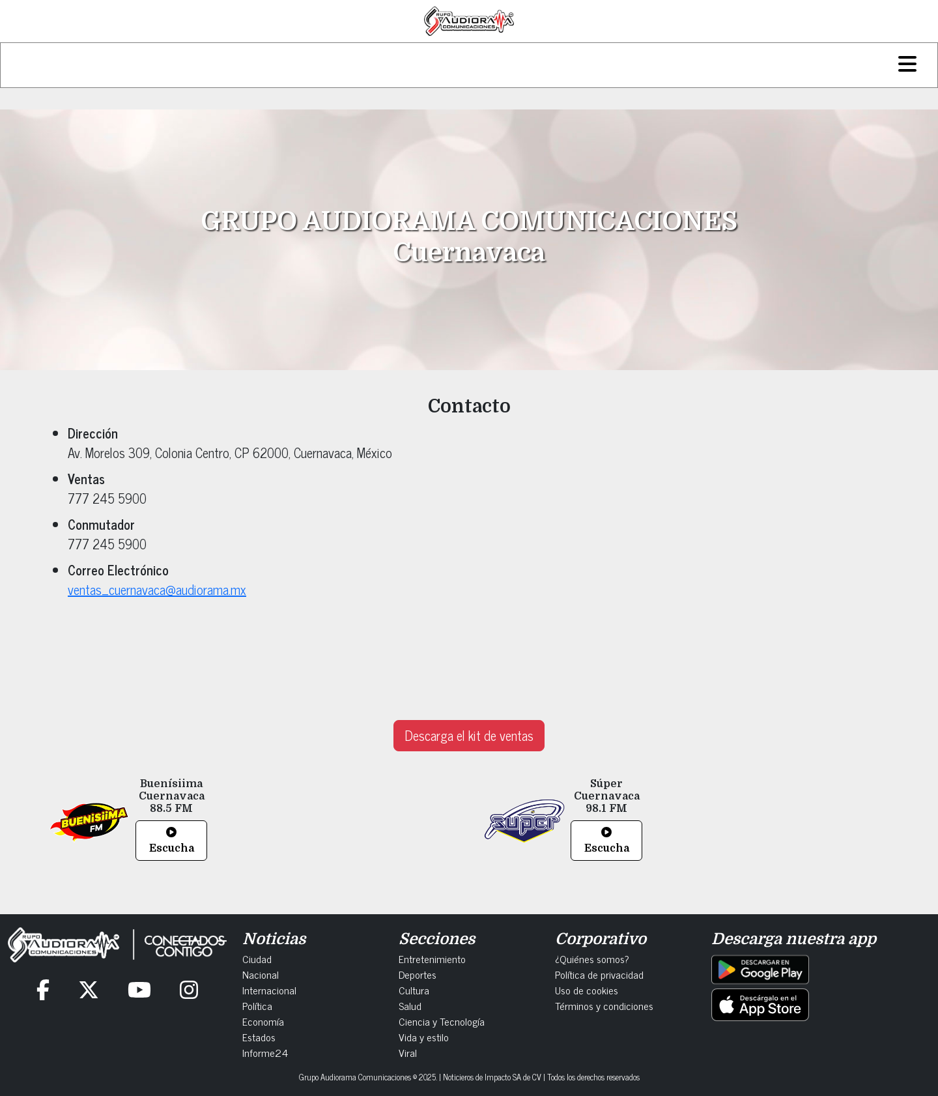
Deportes (417, 974)
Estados (259, 1036)
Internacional (269, 989)
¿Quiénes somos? (592, 958)
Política (257, 1005)
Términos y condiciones (604, 1005)
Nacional (260, 974)
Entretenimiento (432, 958)
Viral (408, 1052)
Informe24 (265, 1052)
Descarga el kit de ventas (469, 735)
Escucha (171, 840)
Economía (263, 1021)
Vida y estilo (424, 1036)
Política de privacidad (599, 974)
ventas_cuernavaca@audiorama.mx (157, 589)
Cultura (414, 989)
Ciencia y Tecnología (442, 1021)
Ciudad (257, 958)
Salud (410, 1005)
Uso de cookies (586, 989)
